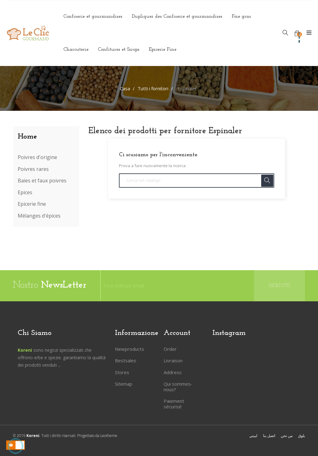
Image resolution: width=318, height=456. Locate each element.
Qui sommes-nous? (178, 387)
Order (170, 349)
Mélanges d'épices (39, 216)
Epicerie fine (32, 204)
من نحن (287, 435)
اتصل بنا (269, 435)
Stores (122, 372)
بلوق (301, 435)
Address (173, 372)
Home (27, 136)
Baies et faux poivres (42, 181)
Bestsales (125, 360)
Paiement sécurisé (174, 404)
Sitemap (123, 384)
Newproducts (129, 349)
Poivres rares (33, 169)
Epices (25, 192)
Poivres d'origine (37, 157)
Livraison (173, 360)
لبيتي (253, 435)
